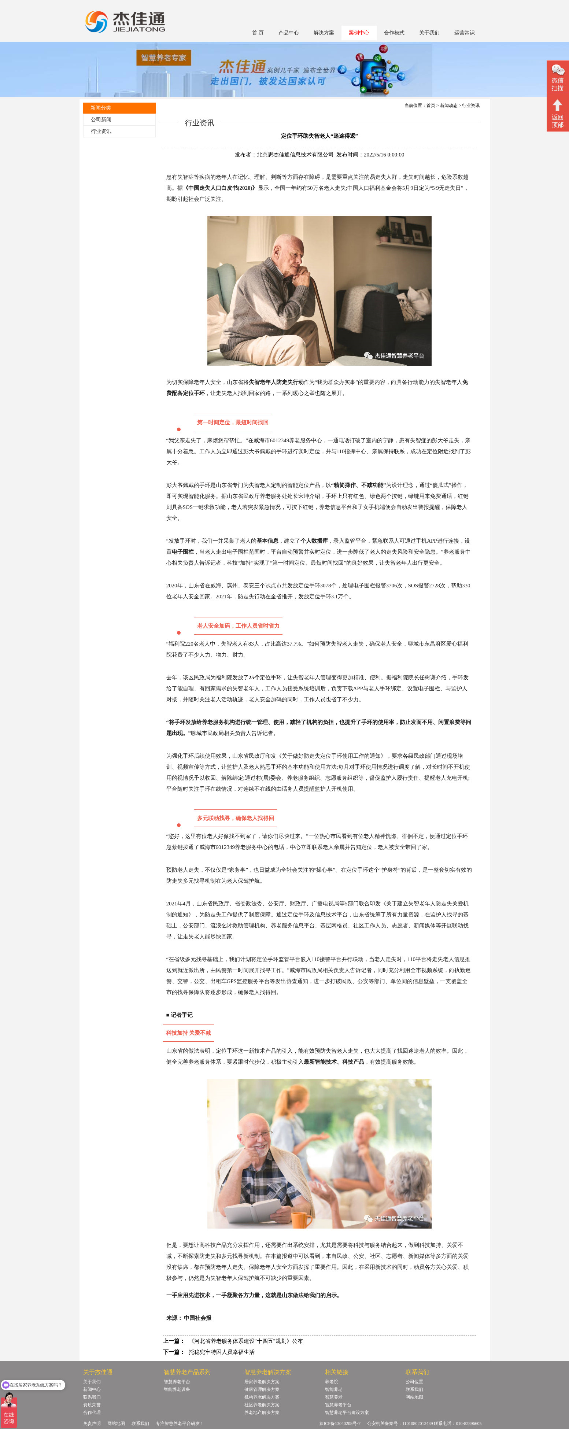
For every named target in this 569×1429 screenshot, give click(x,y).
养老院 (331, 1381)
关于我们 (429, 33)
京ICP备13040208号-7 (340, 1423)
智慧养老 (334, 1397)
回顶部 (558, 113)
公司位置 (414, 1381)
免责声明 (92, 1423)
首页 (430, 105)
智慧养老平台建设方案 (347, 1412)
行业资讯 (101, 131)
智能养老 (334, 1389)
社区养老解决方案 (262, 1404)
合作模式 (394, 33)
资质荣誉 (92, 1404)
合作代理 (92, 1412)
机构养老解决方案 (262, 1397)
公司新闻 (101, 119)
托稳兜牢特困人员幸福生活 (222, 1352)
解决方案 (324, 33)
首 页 (258, 33)
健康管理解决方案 (262, 1389)
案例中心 (359, 33)
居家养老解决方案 (262, 1381)
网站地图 (414, 1397)
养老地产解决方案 (262, 1412)
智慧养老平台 (177, 1381)
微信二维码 (558, 77)
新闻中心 (92, 1389)
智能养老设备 (177, 1389)
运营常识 (464, 33)
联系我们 (92, 1397)
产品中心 (288, 33)
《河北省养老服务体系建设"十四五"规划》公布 (246, 1341)
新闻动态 (449, 105)
